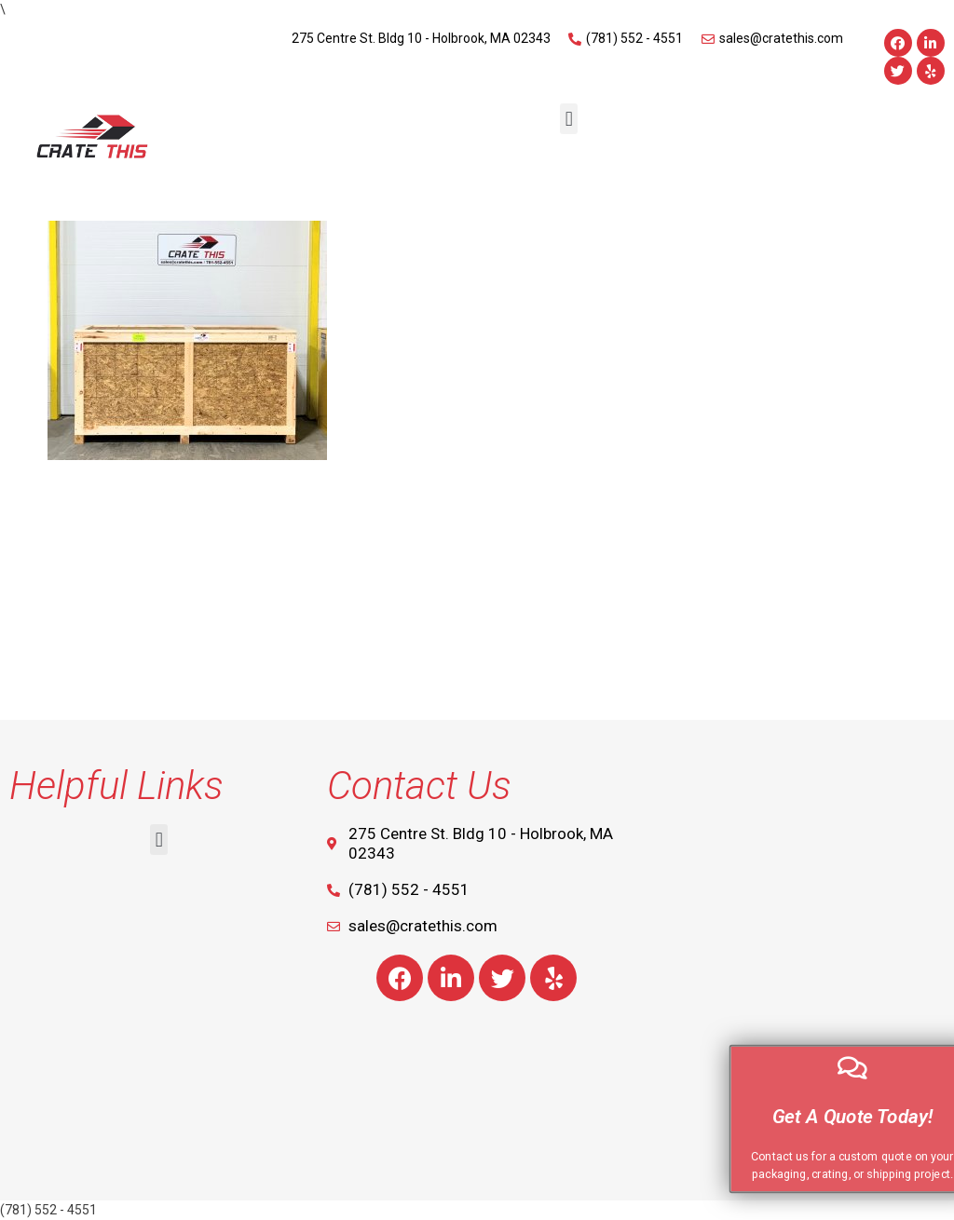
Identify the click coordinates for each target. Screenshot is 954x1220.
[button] (569, 118)
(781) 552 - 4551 (48, 1209)
